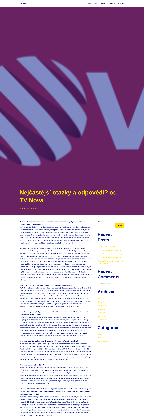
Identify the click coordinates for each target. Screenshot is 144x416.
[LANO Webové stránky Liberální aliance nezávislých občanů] (23, 3)
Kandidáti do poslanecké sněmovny (110, 254)
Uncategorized (103, 342)
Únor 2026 (101, 299)
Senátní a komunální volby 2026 (109, 247)
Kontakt (121, 3)
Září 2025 (101, 302)
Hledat (100, 222)
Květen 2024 (102, 313)
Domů (89, 3)
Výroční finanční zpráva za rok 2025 (110, 250)
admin (23, 208)
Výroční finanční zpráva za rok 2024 (110, 257)
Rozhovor (101, 338)
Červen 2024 (102, 309)
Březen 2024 (102, 316)
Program (112, 3)
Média (100, 335)
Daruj (96, 3)
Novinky (103, 3)
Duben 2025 (102, 306)
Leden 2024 (102, 320)
